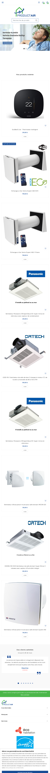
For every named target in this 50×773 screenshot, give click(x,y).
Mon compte (25, 695)
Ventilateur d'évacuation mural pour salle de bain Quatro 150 (25, 630)
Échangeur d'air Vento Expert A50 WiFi (25, 191)
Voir (25, 136)
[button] (24, 48)
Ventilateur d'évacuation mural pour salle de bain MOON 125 (25, 504)
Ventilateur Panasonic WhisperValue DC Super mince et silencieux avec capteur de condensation (25, 315)
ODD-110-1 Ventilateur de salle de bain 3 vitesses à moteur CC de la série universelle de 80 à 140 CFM (25, 378)
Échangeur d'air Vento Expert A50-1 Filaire (25, 252)
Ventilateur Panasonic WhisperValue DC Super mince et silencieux (25, 442)
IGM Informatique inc (30, 765)
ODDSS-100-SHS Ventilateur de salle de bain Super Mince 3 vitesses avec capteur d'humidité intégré (25, 567)
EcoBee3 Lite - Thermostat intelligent (25, 129)
